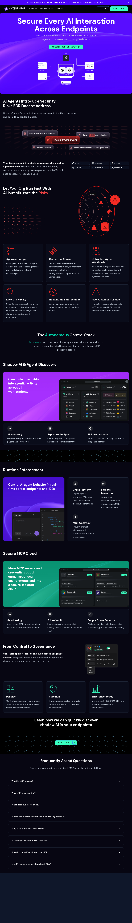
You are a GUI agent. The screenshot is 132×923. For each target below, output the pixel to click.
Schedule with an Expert (66, 47)
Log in (103, 9)
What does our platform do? (66, 804)
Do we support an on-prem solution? (66, 840)
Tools (33, 9)
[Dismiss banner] (129, 2)
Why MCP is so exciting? (66, 793)
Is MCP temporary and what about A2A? (66, 864)
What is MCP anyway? (66, 781)
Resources (46, 9)
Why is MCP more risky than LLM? (66, 828)
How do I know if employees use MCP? (66, 852)
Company (61, 9)
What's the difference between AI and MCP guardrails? (66, 816)
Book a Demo (119, 9)
